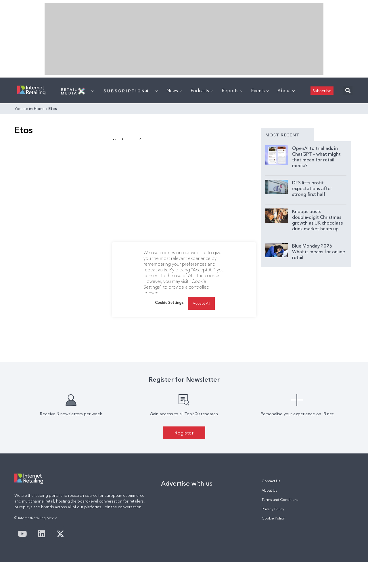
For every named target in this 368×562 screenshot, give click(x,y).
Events (260, 90)
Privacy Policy (273, 509)
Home (39, 108)
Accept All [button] (201, 303)
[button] (347, 90)
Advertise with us (186, 483)
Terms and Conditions (280, 499)
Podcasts (202, 90)
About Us (269, 490)
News (174, 90)
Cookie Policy (273, 518)
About (286, 90)
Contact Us (271, 481)
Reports (232, 90)
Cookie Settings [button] (169, 302)
